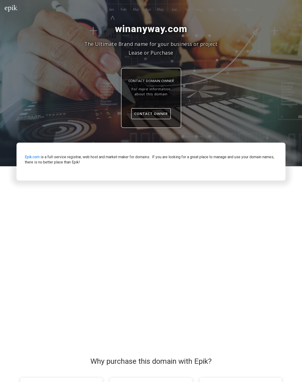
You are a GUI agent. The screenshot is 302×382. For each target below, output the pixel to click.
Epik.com (32, 157)
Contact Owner (151, 113)
